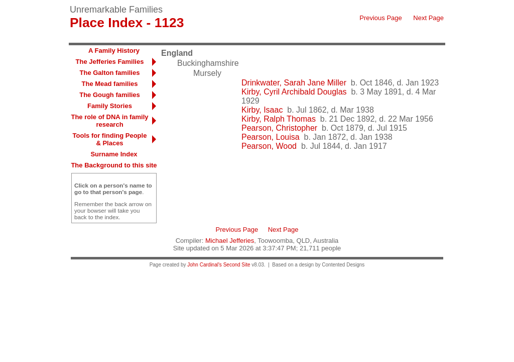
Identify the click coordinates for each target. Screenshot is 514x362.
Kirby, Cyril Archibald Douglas (294, 91)
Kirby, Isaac (262, 110)
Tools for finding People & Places (110, 139)
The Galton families (110, 72)
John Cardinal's (204, 264)
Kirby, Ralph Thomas (278, 119)
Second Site (236, 264)
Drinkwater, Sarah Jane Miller (293, 82)
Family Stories (109, 106)
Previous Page (380, 18)
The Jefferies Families (110, 61)
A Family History (114, 50)
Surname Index (113, 154)
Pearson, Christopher (279, 128)
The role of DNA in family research (109, 120)
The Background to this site (114, 165)
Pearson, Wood (269, 146)
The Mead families (110, 83)
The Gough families (109, 95)
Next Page (428, 18)
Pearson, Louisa (270, 137)
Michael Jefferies (229, 240)
